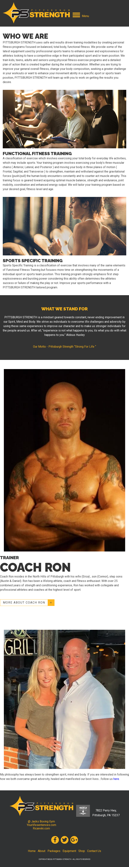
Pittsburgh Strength (36, 12)
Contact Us (94, 851)
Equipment (69, 851)
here (116, 779)
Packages (54, 851)
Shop (81, 851)
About (41, 851)
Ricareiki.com (41, 828)
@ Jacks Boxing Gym (41, 821)
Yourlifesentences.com (41, 825)
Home (32, 851)
